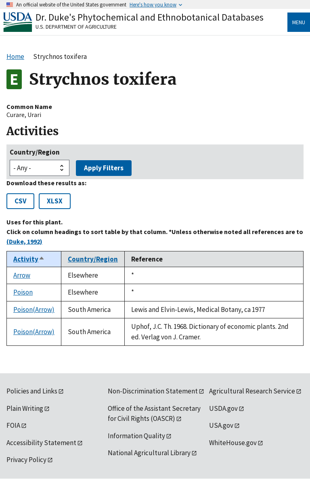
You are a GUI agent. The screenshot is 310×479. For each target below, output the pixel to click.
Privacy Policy (26, 459)
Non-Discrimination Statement (153, 391)
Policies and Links (31, 391)
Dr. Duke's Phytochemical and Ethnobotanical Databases (150, 17)
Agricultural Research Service (252, 391)
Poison (23, 292)
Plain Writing (24, 408)
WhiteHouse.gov (233, 442)
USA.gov (221, 425)
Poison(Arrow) (33, 309)
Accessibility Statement (41, 442)
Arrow (21, 275)
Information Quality (136, 435)
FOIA (13, 425)
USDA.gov (223, 408)
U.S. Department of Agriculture (76, 26)
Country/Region (35, 152)
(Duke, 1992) (24, 241)
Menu (298, 22)
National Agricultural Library (149, 452)
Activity (29, 259)
